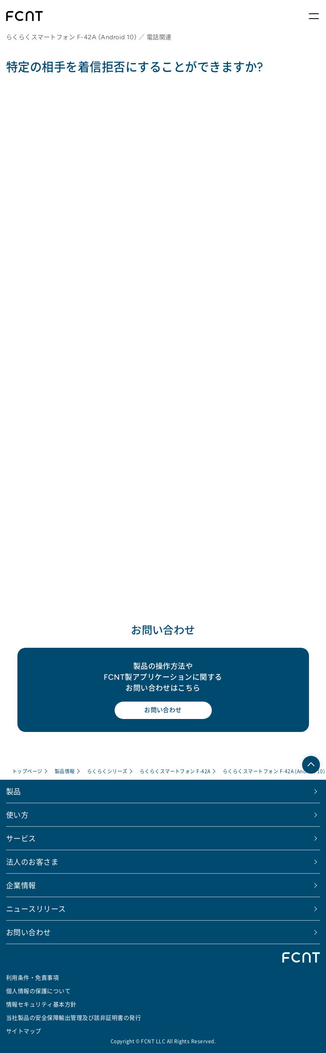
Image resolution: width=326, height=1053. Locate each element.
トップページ (27, 771)
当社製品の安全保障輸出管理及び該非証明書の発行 (73, 1017)
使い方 (17, 814)
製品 (13, 791)
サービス (21, 838)
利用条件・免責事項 (32, 977)
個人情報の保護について (38, 991)
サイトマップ (23, 1031)
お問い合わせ (163, 710)
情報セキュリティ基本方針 (41, 1004)
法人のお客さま (32, 861)
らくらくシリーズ (107, 771)
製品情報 (65, 771)
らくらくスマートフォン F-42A (175, 771)
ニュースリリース (36, 908)
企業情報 (21, 885)
